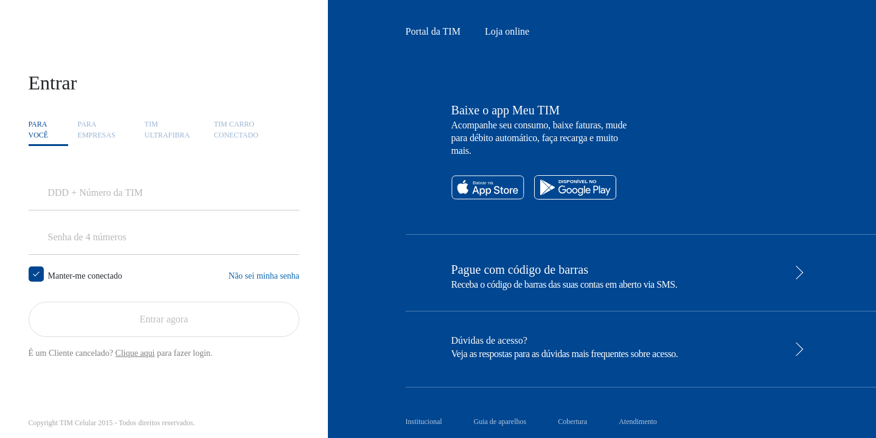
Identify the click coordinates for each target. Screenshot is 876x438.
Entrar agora (164, 319)
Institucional (424, 421)
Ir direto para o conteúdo (68, 30)
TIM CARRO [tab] (236, 130)
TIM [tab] (167, 130)
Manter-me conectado (85, 275)
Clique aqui (135, 353)
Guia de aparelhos (500, 421)
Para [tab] (39, 130)
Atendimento (638, 421)
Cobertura (572, 421)
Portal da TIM (433, 31)
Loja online (507, 31)
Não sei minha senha (264, 275)
